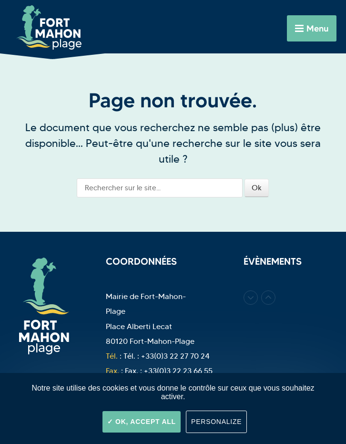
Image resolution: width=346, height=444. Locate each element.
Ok (257, 187)
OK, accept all (141, 421)
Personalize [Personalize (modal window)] (216, 421)
